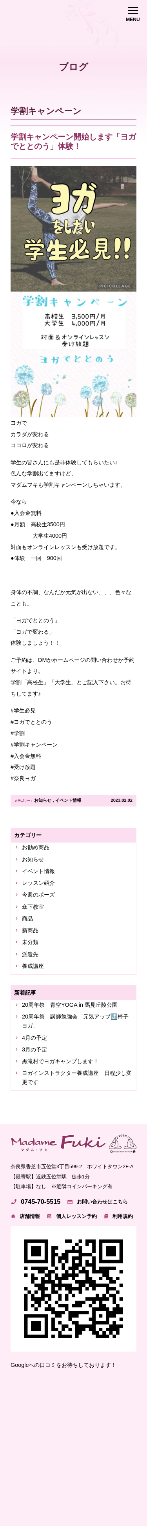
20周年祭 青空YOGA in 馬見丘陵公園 (70, 1005)
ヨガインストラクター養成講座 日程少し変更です (77, 1077)
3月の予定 (34, 1049)
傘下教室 (33, 907)
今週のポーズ (38, 895)
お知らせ (42, 800)
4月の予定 (34, 1038)
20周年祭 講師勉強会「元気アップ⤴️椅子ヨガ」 (75, 1021)
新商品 (30, 930)
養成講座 (33, 966)
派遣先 (30, 954)
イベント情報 (68, 800)
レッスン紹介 (38, 883)
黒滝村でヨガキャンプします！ (60, 1061)
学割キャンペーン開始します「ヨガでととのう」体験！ (73, 141)
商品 (27, 918)
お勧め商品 (35, 847)
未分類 (30, 942)
